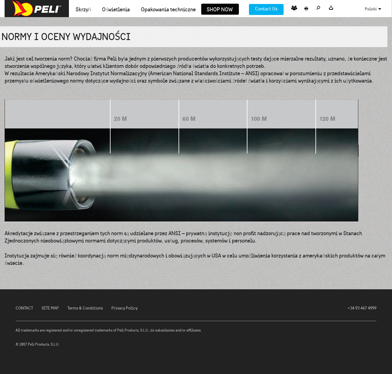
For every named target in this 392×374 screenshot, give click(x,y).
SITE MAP (50, 308)
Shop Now (220, 10)
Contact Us (266, 9)
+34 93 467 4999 (362, 308)
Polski (371, 9)
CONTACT (24, 308)
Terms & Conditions (85, 308)
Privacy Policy (124, 308)
